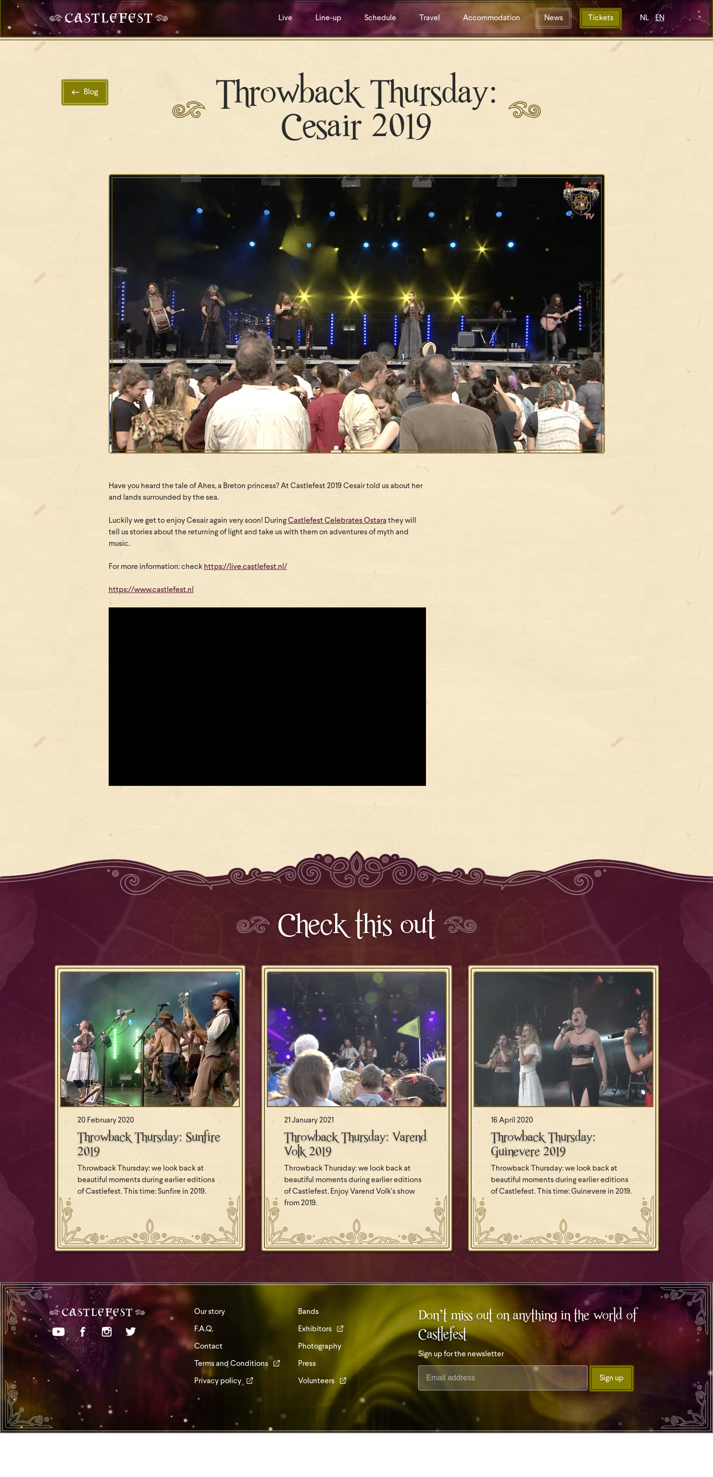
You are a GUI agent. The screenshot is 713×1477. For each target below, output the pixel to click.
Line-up (328, 18)
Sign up (612, 1378)
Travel (429, 18)
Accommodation (491, 18)
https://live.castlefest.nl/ (245, 567)
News (553, 18)
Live (285, 18)
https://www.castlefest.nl (151, 590)
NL (644, 18)
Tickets (600, 18)
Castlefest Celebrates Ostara (337, 521)
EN (659, 18)
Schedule (380, 18)
